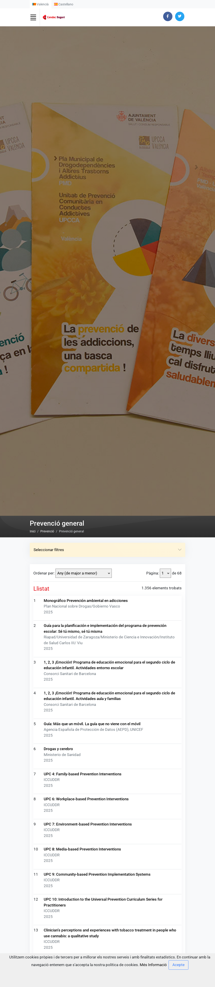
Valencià (40, 4)
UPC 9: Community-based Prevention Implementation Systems (97, 878)
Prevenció (47, 535)
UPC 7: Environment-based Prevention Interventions (88, 828)
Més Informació (153, 964)
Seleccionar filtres (107, 554)
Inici (32, 535)
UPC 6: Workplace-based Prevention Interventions (86, 803)
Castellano (63, 4)
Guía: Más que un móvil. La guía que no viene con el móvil (92, 728)
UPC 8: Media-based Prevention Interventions (82, 853)
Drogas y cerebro (58, 753)
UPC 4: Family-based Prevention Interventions (82, 778)
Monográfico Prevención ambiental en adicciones (86, 604)
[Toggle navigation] (33, 17)
